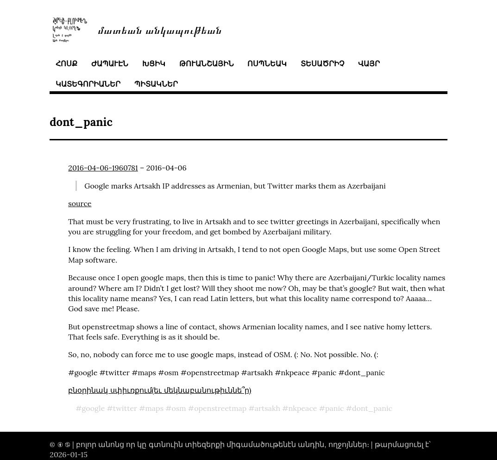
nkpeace (303, 408)
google (93, 408)
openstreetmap (220, 408)
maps (154, 408)
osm (179, 408)
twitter (125, 408)
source (79, 203)
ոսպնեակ (267, 63)
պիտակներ (156, 83)
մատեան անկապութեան (160, 29)
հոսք (66, 63)
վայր (369, 63)
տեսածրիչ (322, 63)
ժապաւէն (109, 63)
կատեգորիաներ (88, 83)
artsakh (267, 408)
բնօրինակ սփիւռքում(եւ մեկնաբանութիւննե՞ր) (159, 390)
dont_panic (372, 408)
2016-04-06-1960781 (103, 167)
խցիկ (153, 63)
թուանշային (206, 63)
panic (334, 408)
